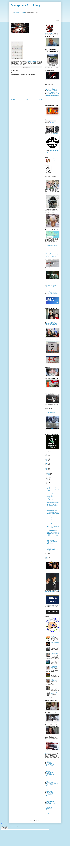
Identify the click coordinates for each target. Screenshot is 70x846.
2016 (47, 468)
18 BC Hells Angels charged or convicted (53, 532)
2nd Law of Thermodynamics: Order (51, 324)
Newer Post (13, 99)
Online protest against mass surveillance (53, 525)
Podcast (30, 15)
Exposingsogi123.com (49, 785)
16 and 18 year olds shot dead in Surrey (54, 673)
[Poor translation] (6, 828)
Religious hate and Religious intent (51, 285)
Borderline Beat (48, 762)
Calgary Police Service (49, 792)
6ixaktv (47, 781)
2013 (47, 553)
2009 (47, 558)
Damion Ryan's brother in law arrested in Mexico (54, 667)
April (48, 482)
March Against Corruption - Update (52, 487)
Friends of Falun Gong (49, 784)
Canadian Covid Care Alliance (50, 766)
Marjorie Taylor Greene (49, 794)
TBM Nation (48, 761)
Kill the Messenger (49, 808)
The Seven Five (48, 809)
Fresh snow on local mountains (51, 504)
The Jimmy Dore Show (49, 772)
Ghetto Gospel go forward (19, 12)
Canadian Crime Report (49, 800)
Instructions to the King (50, 527)
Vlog (33, 15)
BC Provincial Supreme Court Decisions (52, 783)
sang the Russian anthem (32, 61)
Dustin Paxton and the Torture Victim (54, 693)
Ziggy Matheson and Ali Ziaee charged (52, 505)
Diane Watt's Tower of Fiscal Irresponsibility (51, 519)
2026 (47, 455)
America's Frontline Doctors (50, 764)
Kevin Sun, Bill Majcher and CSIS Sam (51, 92)
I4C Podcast (48, 799)
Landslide (48, 488)
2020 (47, 463)
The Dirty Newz (48, 786)
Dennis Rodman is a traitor (51, 548)
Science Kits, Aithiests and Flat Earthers (52, 323)
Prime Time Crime (48, 773)
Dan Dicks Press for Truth (50, 763)
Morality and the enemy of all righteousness (52, 411)
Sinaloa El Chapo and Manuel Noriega (52, 491)
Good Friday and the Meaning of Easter (52, 291)
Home (27, 99)
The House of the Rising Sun (50, 412)
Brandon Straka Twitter (49, 775)
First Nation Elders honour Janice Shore (53, 526)
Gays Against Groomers (49, 776)
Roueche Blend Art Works (50, 774)
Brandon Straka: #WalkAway (50, 765)
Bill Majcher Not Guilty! (49, 88)
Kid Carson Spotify (49, 791)
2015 (47, 469)
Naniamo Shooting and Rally (55, 647)
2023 (47, 459)
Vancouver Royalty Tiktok (50, 801)
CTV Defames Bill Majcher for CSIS (51, 89)
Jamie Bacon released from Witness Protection (55, 636)
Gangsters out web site (48, 33)
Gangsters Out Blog (25, 5)
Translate (51, 122)
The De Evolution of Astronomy (50, 322)
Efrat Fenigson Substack (49, 790)
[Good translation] (2, 828)
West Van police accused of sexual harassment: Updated (52, 510)
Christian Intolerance (49, 287)
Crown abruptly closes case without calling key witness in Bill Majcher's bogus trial (52, 99)
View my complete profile (54, 160)
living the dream (55, 133)
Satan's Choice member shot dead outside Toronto (54, 680)
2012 (47, 554)
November (48, 473)
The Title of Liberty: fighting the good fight (52, 293)
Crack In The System (49, 807)
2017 (47, 467)
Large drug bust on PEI (50, 540)
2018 (47, 465)
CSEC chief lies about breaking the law (52, 535)
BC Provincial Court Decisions (50, 782)
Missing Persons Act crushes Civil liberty (53, 513)
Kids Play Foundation (49, 802)
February (48, 484)
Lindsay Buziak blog (49, 770)
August (48, 477)
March (48, 483)
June (48, 479)
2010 (47, 557)
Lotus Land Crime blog (49, 793)
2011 (47, 556)
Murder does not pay (50, 543)
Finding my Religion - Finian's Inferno (51, 292)
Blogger (39, 820)
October (48, 474)
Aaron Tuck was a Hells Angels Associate (52, 256)
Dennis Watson (54, 158)
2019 (47, 464)
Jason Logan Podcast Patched (50, 803)
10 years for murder (50, 496)
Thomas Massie (48, 795)
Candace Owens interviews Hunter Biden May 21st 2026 (55, 643)
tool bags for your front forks (49, 152)
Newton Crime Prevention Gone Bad (52, 512)
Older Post (40, 99)
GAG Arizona (48, 780)
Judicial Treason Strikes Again (51, 499)
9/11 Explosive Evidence (49, 813)
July (48, 478)
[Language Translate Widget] (50, 121)
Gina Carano (48, 771)
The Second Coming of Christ (50, 286)
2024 (47, 458)
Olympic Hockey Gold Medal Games (52, 495)
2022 (47, 460)
